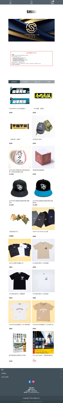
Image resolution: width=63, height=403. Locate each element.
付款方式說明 (4, 377)
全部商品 (3, 373)
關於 (2, 369)
